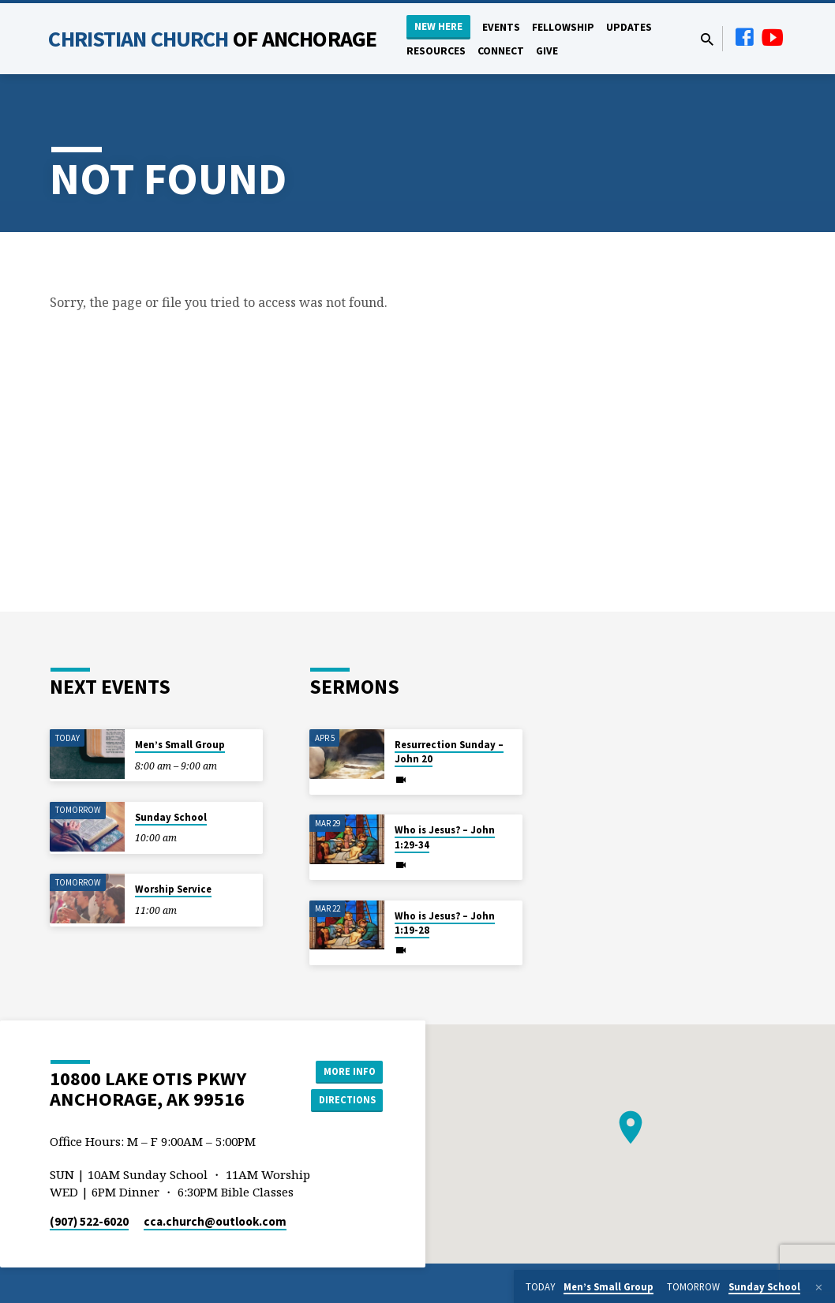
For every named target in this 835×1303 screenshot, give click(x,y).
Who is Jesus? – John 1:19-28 (445, 923)
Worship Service (173, 889)
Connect (500, 51)
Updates (629, 27)
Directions (343, 1101)
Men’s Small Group (180, 744)
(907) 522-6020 (89, 1221)
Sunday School (171, 817)
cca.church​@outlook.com (215, 1221)
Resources (436, 51)
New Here (438, 26)
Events (501, 27)
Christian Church (212, 38)
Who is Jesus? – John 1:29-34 (445, 837)
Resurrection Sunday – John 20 (449, 752)
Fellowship (563, 27)
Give (547, 51)
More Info (343, 1069)
